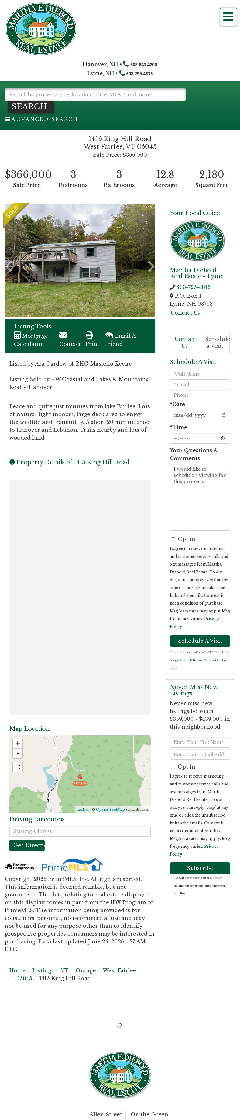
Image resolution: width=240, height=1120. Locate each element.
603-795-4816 (193, 287)
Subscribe (200, 868)
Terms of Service (215, 660)
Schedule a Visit (217, 342)
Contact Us (185, 313)
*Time (178, 427)
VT (65, 970)
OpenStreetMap (110, 809)
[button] (31, 107)
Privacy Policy (189, 660)
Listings (43, 970)
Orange (86, 970)
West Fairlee (119, 970)
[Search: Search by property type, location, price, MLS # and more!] (95, 94)
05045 (24, 978)
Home (17, 970)
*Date (177, 404)
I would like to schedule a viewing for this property (200, 497)
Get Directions (29, 845)
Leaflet (82, 809)
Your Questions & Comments (194, 454)
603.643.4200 (143, 64)
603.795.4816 (139, 73)
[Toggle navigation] (228, 17)
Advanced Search (44, 119)
